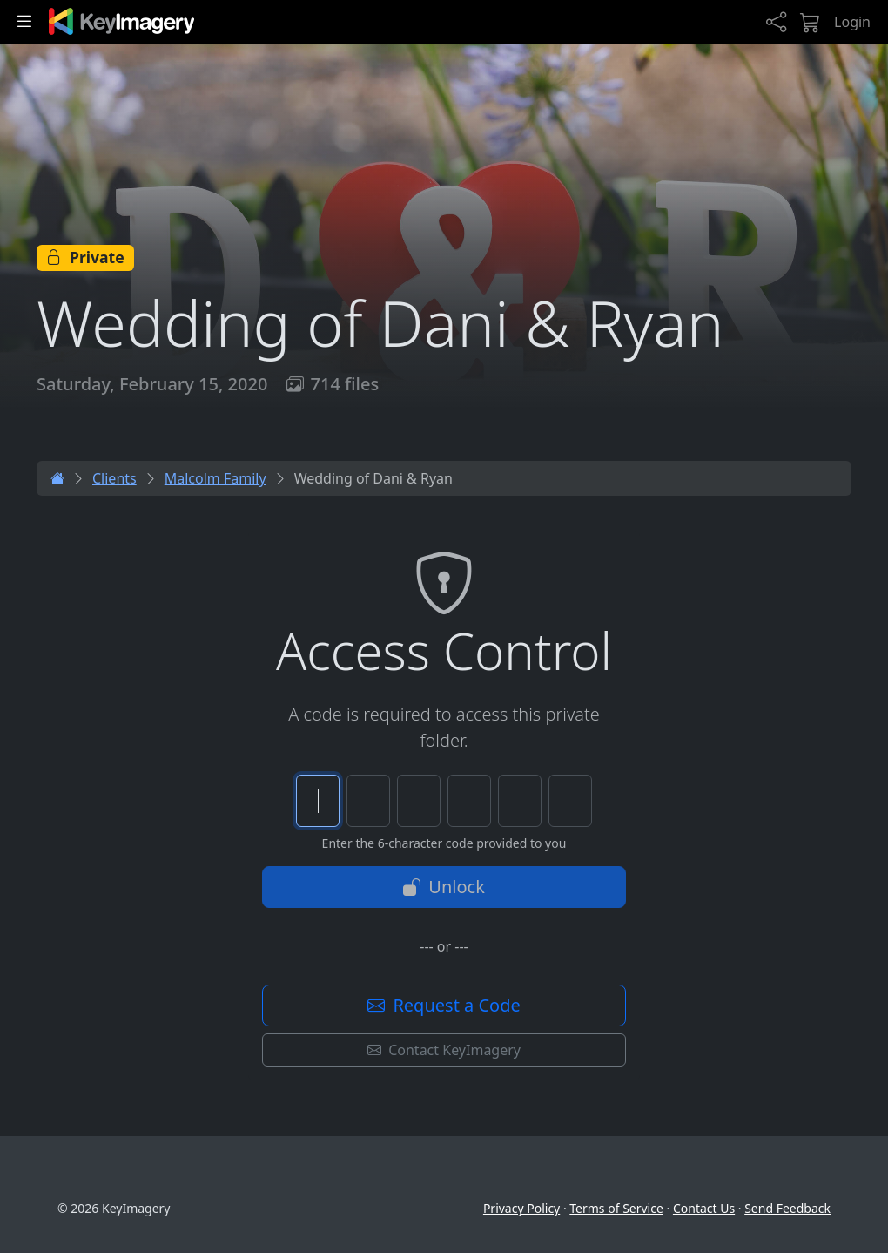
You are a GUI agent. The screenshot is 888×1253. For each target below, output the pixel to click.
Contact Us (704, 1208)
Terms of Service (616, 1208)
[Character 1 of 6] (318, 801)
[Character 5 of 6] (520, 801)
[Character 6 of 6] (570, 801)
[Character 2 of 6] (368, 801)
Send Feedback (787, 1208)
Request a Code (444, 1005)
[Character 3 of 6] (419, 801)
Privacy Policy (521, 1208)
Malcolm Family (215, 478)
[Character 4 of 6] (469, 801)
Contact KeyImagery (444, 1050)
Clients (114, 478)
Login (852, 21)
